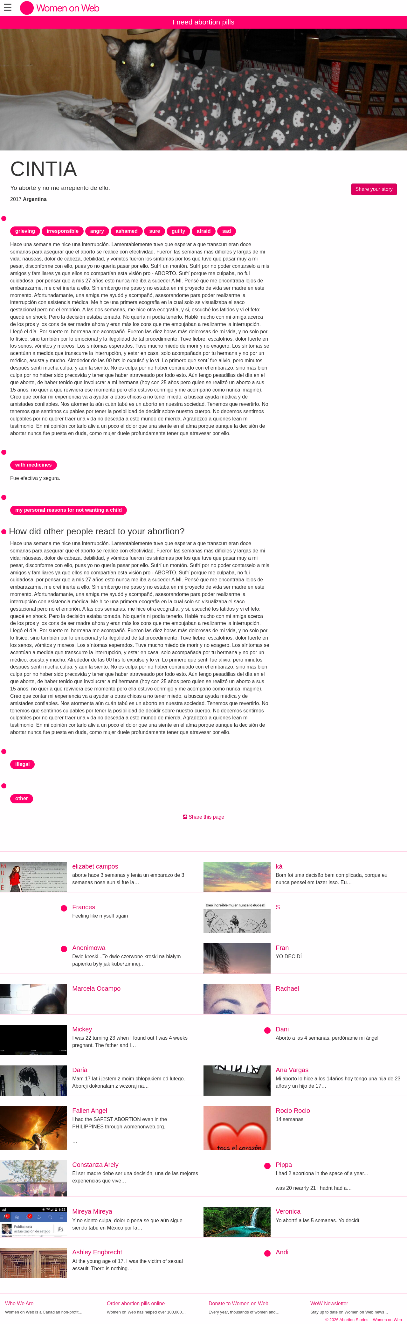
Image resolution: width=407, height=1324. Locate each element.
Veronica (288, 1211)
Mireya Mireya (92, 1211)
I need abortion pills (203, 22)
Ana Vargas (292, 1069)
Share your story (374, 189)
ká (279, 866)
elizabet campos (95, 866)
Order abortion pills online (136, 1303)
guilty (178, 231)
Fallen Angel (89, 1110)
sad (226, 231)
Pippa (284, 1164)
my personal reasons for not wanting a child (68, 510)
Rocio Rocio (293, 1110)
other (21, 798)
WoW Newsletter (329, 1303)
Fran (282, 947)
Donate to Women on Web (238, 1303)
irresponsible (63, 231)
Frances (83, 907)
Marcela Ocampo (96, 988)
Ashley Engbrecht (97, 1252)
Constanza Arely (95, 1164)
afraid (204, 231)
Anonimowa (89, 947)
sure (154, 231)
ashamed (127, 231)
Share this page (203, 817)
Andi (282, 1252)
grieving (25, 231)
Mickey (82, 1029)
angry (97, 231)
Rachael (287, 988)
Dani (282, 1029)
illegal (22, 764)
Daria (79, 1069)
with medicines (33, 465)
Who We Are (19, 1303)
